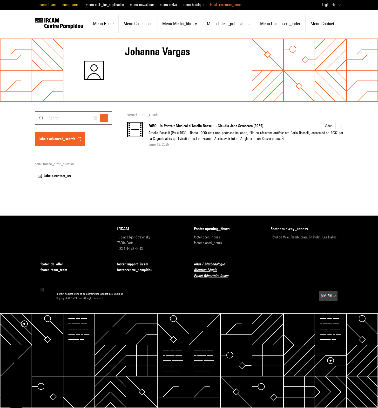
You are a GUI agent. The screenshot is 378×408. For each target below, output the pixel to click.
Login (326, 4)
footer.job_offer (54, 264)
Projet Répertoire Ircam (214, 275)
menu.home (103, 23)
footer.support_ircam (135, 264)
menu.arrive (168, 4)
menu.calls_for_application (105, 4)
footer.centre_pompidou (137, 270)
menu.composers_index (280, 23)
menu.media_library (179, 23)
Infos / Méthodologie (212, 264)
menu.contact (322, 23)
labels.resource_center (226, 4)
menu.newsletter (142, 4)
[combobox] (73, 118)
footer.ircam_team (56, 270)
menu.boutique (193, 4)
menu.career (70, 4)
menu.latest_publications (228, 23)
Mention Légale (208, 270)
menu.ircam (47, 4)
